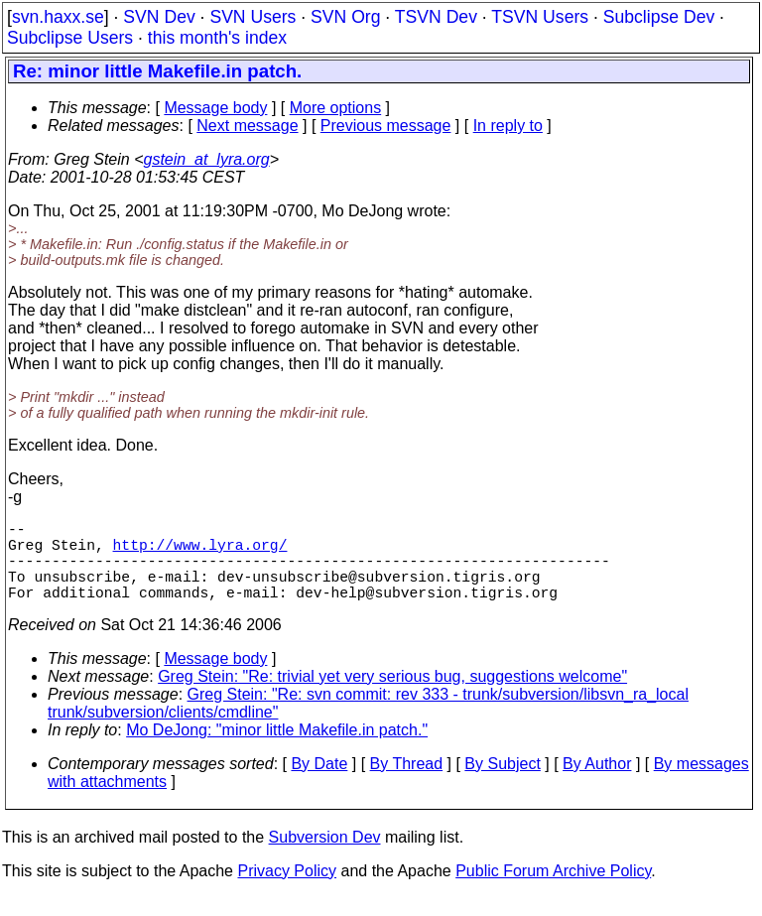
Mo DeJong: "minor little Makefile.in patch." (277, 749)
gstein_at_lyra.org (207, 159)
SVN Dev (158, 17)
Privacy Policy (286, 890)
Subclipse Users (70, 38)
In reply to (508, 125)
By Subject (502, 783)
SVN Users (252, 17)
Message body (215, 107)
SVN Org (345, 17)
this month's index (217, 38)
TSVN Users (539, 17)
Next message (247, 125)
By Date (319, 783)
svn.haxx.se (58, 17)
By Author (597, 783)
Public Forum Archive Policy (553, 890)
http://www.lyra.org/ (200, 552)
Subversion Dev (325, 857)
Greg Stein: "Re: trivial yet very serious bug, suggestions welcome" (392, 696)
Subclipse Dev (658, 17)
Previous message (385, 125)
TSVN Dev (436, 17)
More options (336, 107)
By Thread (407, 783)
